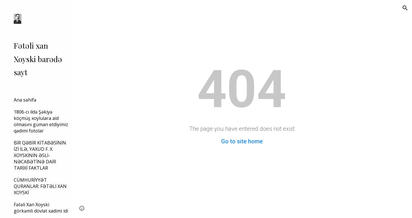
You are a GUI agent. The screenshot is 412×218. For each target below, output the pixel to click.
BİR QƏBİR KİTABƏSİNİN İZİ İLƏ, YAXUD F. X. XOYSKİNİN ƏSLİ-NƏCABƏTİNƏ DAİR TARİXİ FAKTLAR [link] (40, 155)
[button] (405, 8)
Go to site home (242, 141)
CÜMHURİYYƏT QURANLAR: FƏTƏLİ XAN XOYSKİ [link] (40, 186)
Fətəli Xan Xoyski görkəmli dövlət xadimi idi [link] (41, 207)
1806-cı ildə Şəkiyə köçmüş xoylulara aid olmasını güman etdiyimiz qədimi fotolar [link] (41, 121)
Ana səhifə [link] (25, 100)
